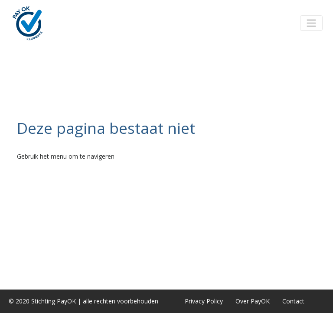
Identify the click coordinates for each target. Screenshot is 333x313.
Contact (293, 301)
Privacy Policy (204, 301)
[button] (311, 23)
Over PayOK (252, 301)
